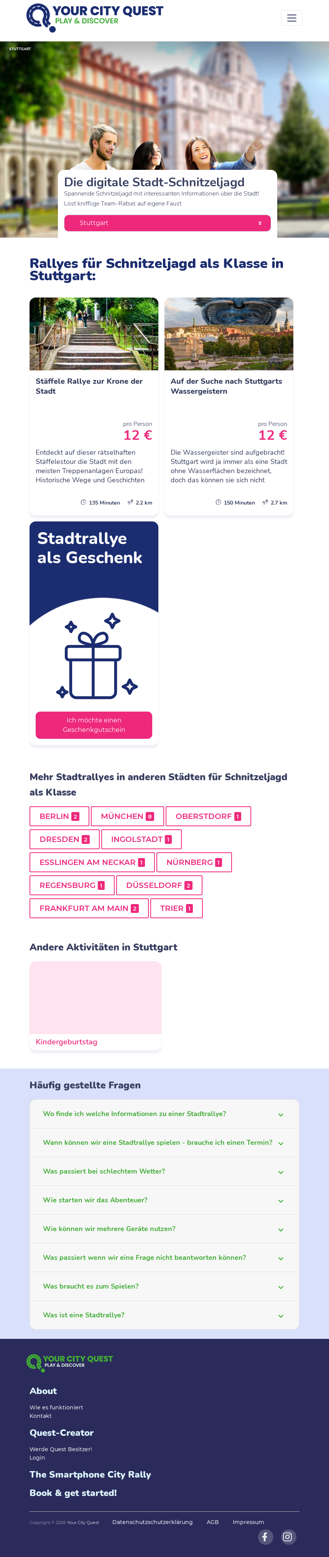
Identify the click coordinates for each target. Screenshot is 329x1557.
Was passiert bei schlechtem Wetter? (104, 1171)
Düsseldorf (159, 885)
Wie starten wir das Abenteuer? (95, 1200)
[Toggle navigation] (292, 18)
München (127, 816)
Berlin (59, 816)
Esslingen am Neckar (92, 862)
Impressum (248, 1522)
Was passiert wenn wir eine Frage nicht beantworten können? (144, 1257)
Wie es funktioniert (56, 1407)
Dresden (64, 839)
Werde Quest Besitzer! (61, 1449)
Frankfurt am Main (89, 908)
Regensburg (72, 885)
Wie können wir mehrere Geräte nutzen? (109, 1228)
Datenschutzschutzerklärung (152, 1522)
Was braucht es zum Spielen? (90, 1286)
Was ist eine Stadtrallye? (83, 1315)
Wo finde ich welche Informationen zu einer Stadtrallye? (134, 1113)
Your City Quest (83, 1522)
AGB (213, 1522)
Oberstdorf (208, 816)
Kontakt (41, 1415)
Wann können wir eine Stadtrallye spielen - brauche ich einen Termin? (157, 1142)
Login (37, 1457)
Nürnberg (194, 862)
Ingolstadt (141, 839)
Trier (176, 908)
